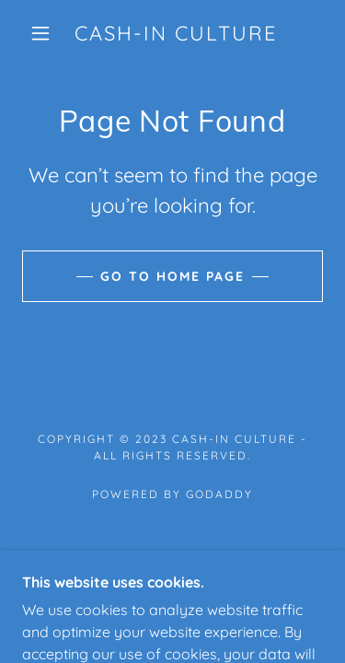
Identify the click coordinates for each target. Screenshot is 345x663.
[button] (40, 33)
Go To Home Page (172, 276)
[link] (176, 33)
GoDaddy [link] (219, 494)
